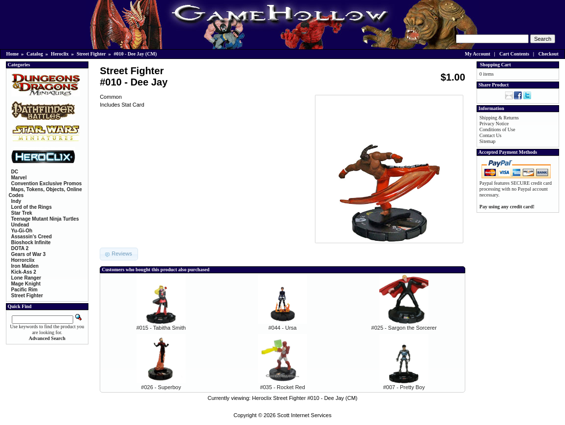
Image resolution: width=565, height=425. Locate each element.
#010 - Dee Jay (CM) (135, 54)
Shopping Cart (495, 64)
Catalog (35, 54)
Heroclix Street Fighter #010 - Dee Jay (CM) (305, 398)
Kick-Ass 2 (23, 272)
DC (14, 171)
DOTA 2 (20, 248)
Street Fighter (91, 54)
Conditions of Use (497, 129)
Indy (16, 201)
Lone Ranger (26, 278)
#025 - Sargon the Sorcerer (404, 328)
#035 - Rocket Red (282, 387)
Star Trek (21, 213)
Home (12, 54)
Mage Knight (26, 283)
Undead (20, 224)
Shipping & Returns (499, 117)
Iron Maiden (25, 266)
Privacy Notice (494, 123)
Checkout (548, 54)
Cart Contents (514, 54)
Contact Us (491, 135)
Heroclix (59, 54)
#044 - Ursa (282, 328)
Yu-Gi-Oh (21, 230)
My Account (477, 54)
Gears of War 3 (28, 254)
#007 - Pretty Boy (404, 387)
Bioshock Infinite (31, 242)
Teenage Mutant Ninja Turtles (45, 219)
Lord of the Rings (31, 207)
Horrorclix (23, 260)
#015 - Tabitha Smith (161, 328)
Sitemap (488, 141)
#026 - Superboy (161, 387)
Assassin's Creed (31, 236)
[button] (119, 254)
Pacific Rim (24, 289)
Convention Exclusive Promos (46, 183)
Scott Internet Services (304, 415)
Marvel (19, 177)
